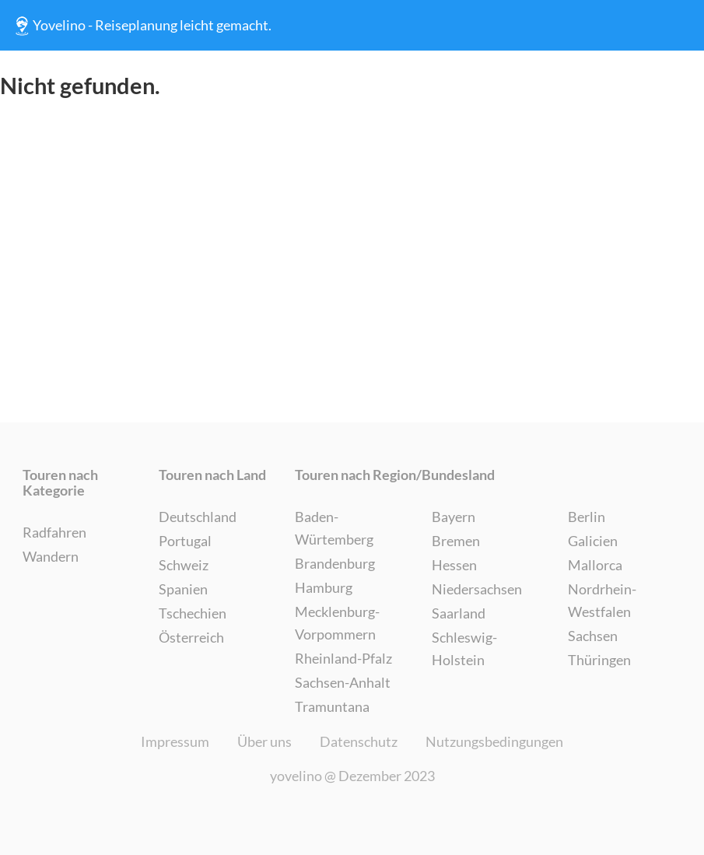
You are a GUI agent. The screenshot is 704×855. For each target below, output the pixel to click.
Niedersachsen (477, 588)
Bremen (456, 540)
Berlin (586, 516)
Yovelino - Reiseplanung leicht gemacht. (141, 26)
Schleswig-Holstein (464, 648)
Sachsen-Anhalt (343, 682)
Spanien (183, 588)
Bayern (453, 516)
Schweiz (183, 564)
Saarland (458, 613)
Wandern (51, 556)
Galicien (593, 540)
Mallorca (595, 564)
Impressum (175, 741)
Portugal (185, 540)
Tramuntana (332, 706)
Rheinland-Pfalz (343, 658)
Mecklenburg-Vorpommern (337, 623)
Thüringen (599, 659)
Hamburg (323, 587)
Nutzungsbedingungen (494, 741)
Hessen (454, 564)
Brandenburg (335, 563)
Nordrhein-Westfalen (602, 600)
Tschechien (192, 613)
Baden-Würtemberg (334, 528)
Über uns (264, 741)
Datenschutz (359, 741)
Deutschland (197, 516)
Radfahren (54, 532)
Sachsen (593, 635)
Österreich (191, 637)
